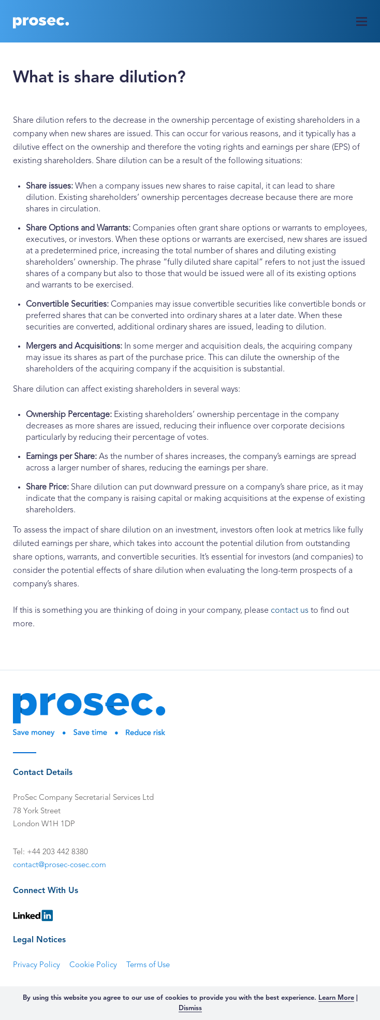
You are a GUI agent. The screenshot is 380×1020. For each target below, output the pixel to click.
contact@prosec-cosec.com (59, 865)
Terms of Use (148, 965)
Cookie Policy (93, 965)
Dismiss (190, 1008)
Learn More (336, 998)
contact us (290, 611)
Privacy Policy (36, 965)
